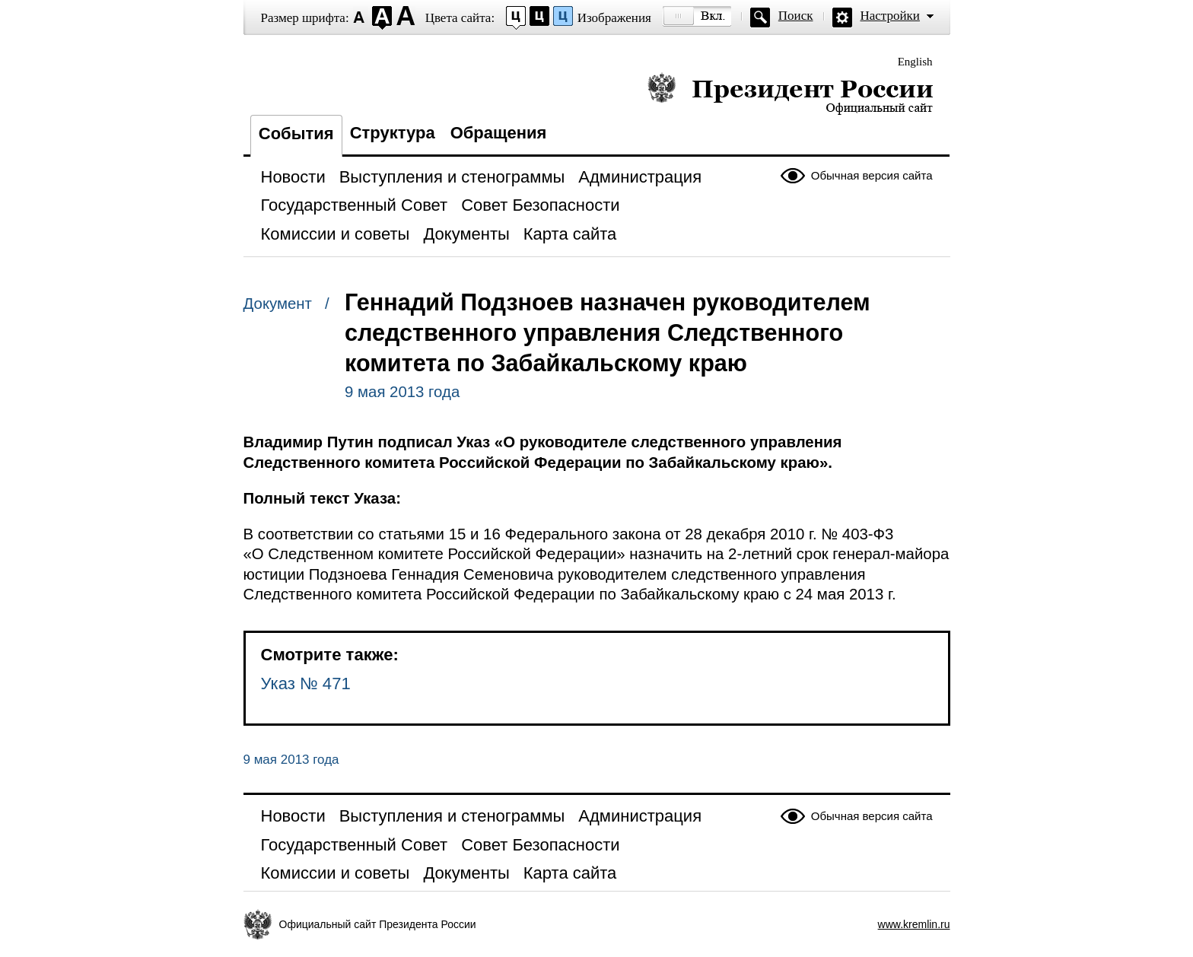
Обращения (498, 132)
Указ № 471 (306, 683)
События (296, 133)
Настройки (890, 15)
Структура (392, 132)
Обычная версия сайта (872, 175)
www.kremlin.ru (914, 924)
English (915, 62)
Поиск (795, 15)
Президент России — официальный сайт (790, 93)
